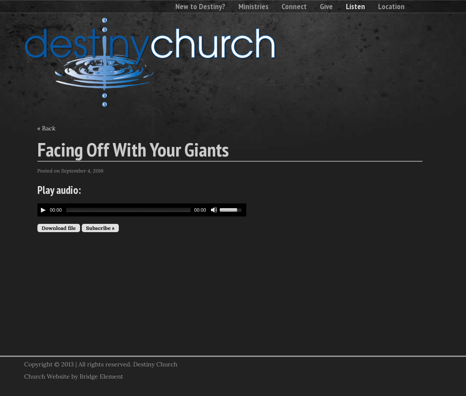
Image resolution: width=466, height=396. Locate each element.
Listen (355, 6)
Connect (294, 6)
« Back (46, 128)
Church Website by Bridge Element (73, 376)
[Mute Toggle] (214, 209)
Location (391, 6)
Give (326, 6)
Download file (59, 228)
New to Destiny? (200, 6)
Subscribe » (100, 228)
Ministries (253, 6)
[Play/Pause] (43, 209)
